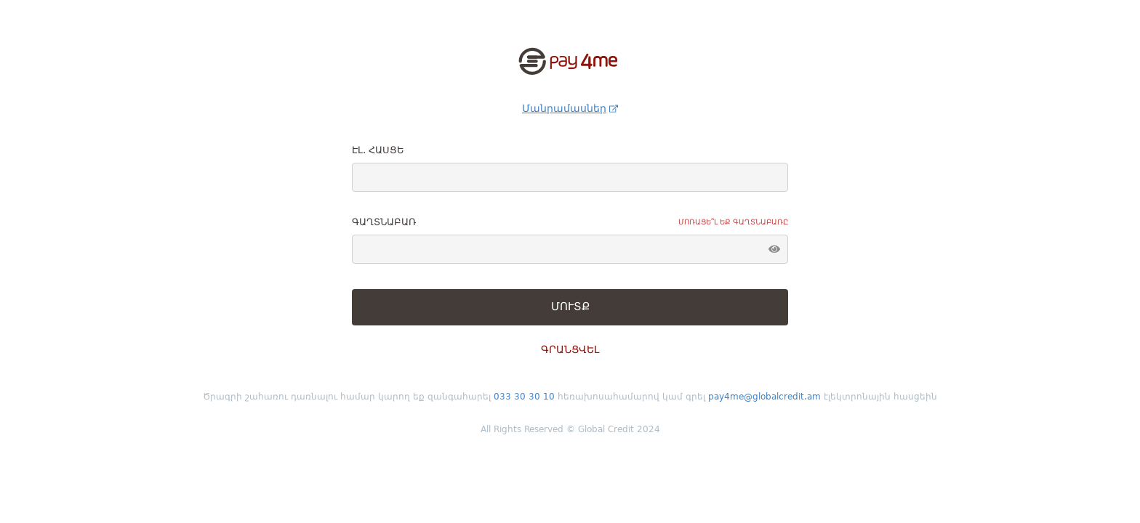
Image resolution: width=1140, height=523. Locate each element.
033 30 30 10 (526, 397)
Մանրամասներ (570, 108)
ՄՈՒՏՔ (570, 306)
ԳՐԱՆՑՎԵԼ (570, 349)
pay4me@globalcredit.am (766, 397)
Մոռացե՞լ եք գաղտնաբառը (733, 222)
